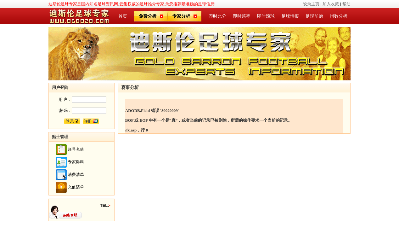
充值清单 (76, 186)
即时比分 (217, 16)
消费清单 (76, 174)
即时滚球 (266, 16)
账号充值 (76, 149)
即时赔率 (241, 16)
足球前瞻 (314, 16)
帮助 (346, 4)
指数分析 (338, 16)
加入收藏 (331, 4)
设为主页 (311, 4)
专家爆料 (76, 161)
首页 (122, 16)
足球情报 (290, 16)
